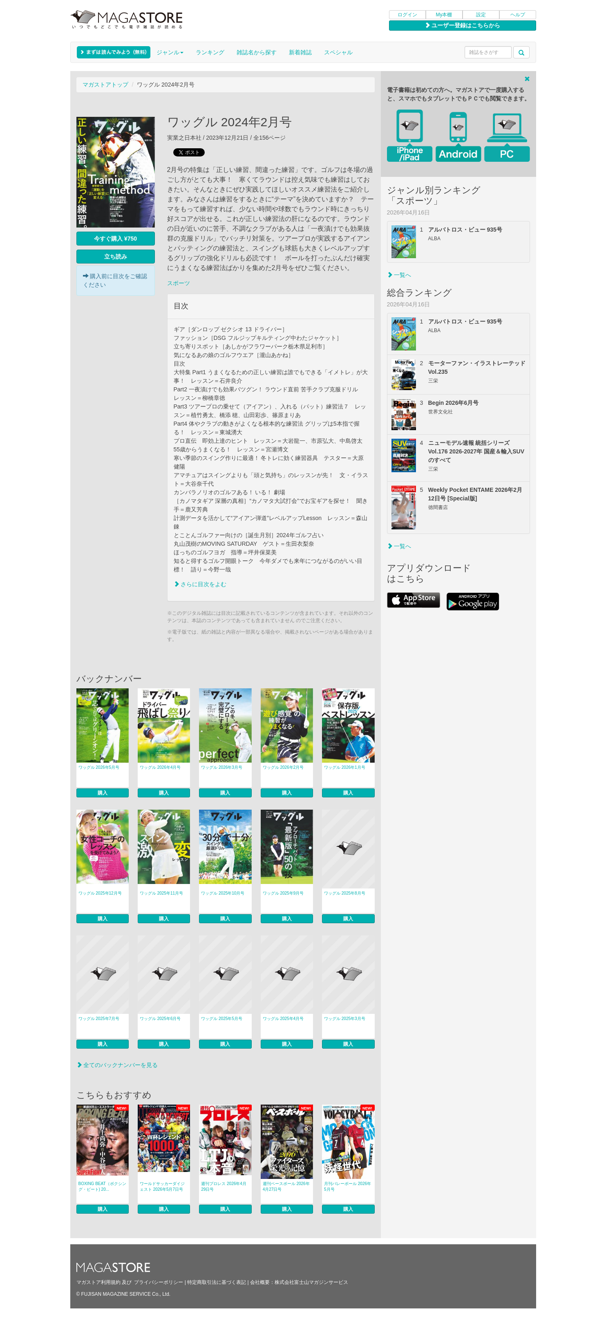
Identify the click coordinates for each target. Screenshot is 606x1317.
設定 (481, 15)
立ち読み (115, 256)
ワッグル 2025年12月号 (100, 893)
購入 (102, 793)
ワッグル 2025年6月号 (160, 1018)
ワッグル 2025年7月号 (99, 1018)
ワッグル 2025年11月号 (161, 893)
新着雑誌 (300, 52)
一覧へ (399, 275)
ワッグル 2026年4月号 (160, 767)
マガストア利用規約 (98, 1282)
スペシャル (338, 52)
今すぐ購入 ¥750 (115, 238)
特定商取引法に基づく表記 (216, 1282)
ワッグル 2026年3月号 (221, 767)
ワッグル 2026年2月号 (283, 767)
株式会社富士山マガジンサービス (311, 1282)
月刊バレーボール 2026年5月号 (347, 1186)
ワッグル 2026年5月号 (99, 767)
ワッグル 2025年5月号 (221, 1018)
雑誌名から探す (257, 52)
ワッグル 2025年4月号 (283, 1018)
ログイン (407, 15)
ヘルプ (517, 15)
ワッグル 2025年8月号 (344, 893)
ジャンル (170, 52)
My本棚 (444, 15)
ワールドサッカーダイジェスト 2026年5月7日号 (162, 1186)
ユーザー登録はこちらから (463, 25)
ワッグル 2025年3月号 (344, 1018)
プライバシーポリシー (158, 1282)
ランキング (210, 52)
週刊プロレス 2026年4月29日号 (223, 1186)
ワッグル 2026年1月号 (344, 767)
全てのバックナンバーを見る (117, 1065)
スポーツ (178, 283)
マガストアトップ (105, 84)
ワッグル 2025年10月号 (222, 893)
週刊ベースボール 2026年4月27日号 (286, 1186)
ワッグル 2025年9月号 (283, 893)
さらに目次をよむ (200, 584)
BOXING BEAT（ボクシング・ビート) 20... (102, 1186)
